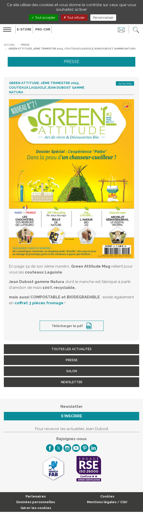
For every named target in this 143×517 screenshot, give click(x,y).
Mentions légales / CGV (107, 502)
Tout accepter (43, 17)
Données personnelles (35, 502)
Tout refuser (74, 17)
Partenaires (36, 496)
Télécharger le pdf (68, 326)
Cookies (107, 496)
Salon (71, 371)
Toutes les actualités (71, 349)
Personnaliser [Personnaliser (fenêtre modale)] (103, 17)
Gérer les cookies (35, 508)
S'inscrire (71, 416)
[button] (136, 29)
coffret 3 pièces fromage (39, 303)
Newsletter (71, 382)
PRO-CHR (42, 29)
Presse (25, 44)
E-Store (24, 29)
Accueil (9, 44)
